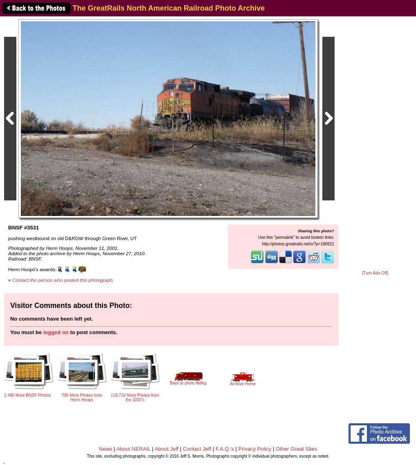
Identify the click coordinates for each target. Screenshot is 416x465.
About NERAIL (133, 449)
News (105, 449)
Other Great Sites (296, 449)
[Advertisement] (375, 144)
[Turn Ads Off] (375, 273)
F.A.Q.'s (225, 449)
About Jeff (166, 449)
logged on (56, 332)
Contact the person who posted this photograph (62, 280)
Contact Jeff (197, 449)
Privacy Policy (255, 449)
